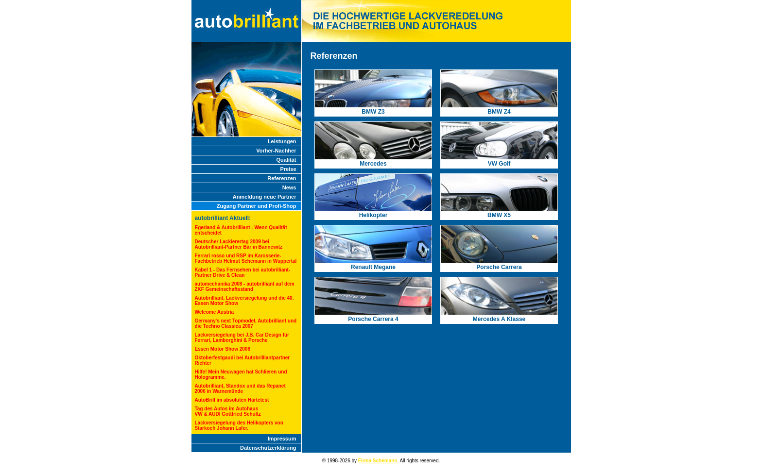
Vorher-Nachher (276, 150)
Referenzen (281, 178)
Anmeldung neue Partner (264, 197)
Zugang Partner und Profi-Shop (256, 206)
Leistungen (282, 141)
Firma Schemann (378, 460)
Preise (288, 169)
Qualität (286, 160)
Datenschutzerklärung (268, 448)
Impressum (282, 438)
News (289, 187)
